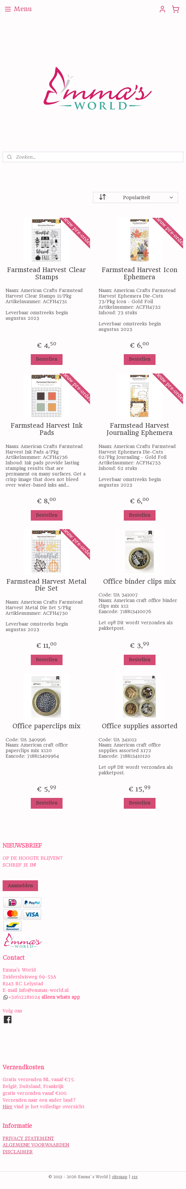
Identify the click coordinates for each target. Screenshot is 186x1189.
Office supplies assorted (139, 726)
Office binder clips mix (139, 581)
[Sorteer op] (135, 197)
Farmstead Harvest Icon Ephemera (139, 274)
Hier (7, 1106)
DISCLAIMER (18, 1151)
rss (135, 1177)
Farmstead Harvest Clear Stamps (46, 274)
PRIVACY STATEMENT (28, 1138)
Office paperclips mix (46, 726)
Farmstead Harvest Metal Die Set (46, 585)
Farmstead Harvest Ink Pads (47, 429)
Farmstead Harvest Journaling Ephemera (139, 429)
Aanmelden (20, 885)
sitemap (119, 1177)
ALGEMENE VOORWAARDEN (36, 1144)
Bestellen (46, 359)
